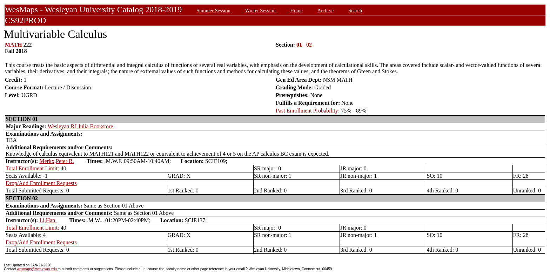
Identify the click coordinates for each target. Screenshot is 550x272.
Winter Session (260, 10)
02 (309, 45)
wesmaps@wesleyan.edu (37, 269)
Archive (325, 10)
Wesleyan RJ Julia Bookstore (80, 126)
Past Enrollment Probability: (308, 111)
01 (299, 45)
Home (296, 10)
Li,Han (47, 220)
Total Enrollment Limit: (33, 168)
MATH (13, 45)
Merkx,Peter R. (56, 161)
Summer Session (213, 10)
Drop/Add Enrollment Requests (41, 183)
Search (355, 10)
